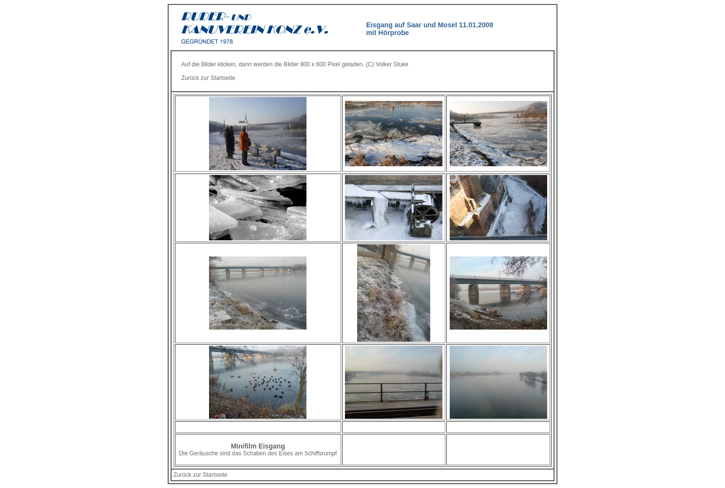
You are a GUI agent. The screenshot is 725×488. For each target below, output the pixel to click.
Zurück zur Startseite (208, 78)
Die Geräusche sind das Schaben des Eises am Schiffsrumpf (258, 453)
